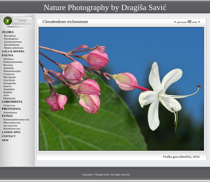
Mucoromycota (12, 122)
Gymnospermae (13, 41)
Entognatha (10, 83)
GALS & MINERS (13, 51)
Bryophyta (10, 35)
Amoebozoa (10, 112)
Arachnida (9, 80)
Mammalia (10, 98)
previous (182, 21)
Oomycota (9, 105)
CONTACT (9, 136)
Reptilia (8, 92)
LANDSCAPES (11, 132)
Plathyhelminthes (13, 61)
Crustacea (9, 73)
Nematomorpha (12, 70)
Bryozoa (8, 64)
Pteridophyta (11, 38)
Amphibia (9, 89)
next (194, 21)
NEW (5, 140)
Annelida (9, 67)
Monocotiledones (13, 47)
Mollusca (9, 58)
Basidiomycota (12, 128)
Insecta (7, 86)
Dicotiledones (12, 44)
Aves (6, 95)
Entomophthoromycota (16, 119)
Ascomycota (10, 125)
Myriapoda (10, 77)
